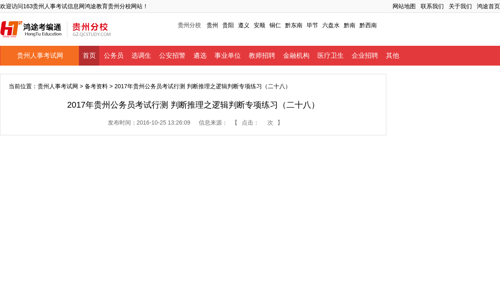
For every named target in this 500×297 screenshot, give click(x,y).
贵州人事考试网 (40, 55)
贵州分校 (189, 25)
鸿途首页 (488, 6)
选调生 (141, 55)
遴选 (200, 55)
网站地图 (404, 6)
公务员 (114, 55)
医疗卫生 (330, 55)
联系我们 (432, 6)
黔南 (349, 25)
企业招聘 (365, 55)
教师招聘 (262, 55)
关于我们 (460, 6)
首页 (89, 55)
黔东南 (293, 25)
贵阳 (228, 25)
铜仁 (275, 25)
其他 (392, 55)
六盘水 (331, 25)
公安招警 (172, 55)
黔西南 (368, 25)
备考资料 (96, 86)
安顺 (259, 25)
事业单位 (227, 55)
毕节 (312, 25)
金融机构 (296, 55)
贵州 (212, 25)
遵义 (244, 25)
